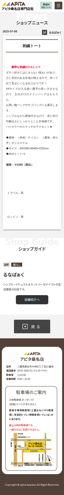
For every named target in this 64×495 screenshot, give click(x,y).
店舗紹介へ (32, 299)
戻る (36, 326)
